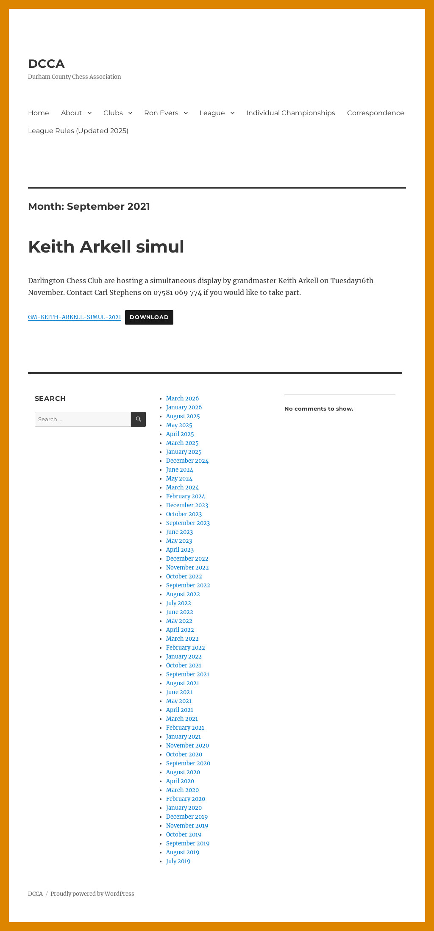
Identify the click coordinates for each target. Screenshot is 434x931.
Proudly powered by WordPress (92, 894)
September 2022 (188, 585)
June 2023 (179, 532)
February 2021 (185, 727)
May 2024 (179, 478)
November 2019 (187, 825)
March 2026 (182, 398)
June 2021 (179, 692)
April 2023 (180, 549)
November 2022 (187, 567)
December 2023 (187, 505)
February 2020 (185, 799)
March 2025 (182, 443)
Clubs (113, 113)
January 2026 (184, 407)
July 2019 (178, 861)
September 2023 (188, 523)
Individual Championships (290, 113)
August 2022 (183, 594)
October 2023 (184, 514)
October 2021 (183, 665)
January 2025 (184, 452)
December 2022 (187, 558)
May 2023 (179, 541)
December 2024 (187, 460)
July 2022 (178, 603)
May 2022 (179, 621)
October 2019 (184, 834)
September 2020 (188, 763)
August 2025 (183, 416)
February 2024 (185, 496)
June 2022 (179, 612)
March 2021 (182, 719)
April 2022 (180, 630)
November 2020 (187, 745)
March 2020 (182, 790)
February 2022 (185, 647)
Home (38, 113)
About (71, 113)
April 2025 (180, 434)
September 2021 (187, 674)
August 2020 (183, 772)
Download (149, 317)
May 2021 (179, 701)
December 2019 (187, 816)
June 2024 (179, 469)
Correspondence (375, 113)
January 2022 (184, 656)
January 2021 (183, 736)
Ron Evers (161, 113)
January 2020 (184, 807)
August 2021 (182, 683)
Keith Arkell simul (106, 246)
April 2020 (180, 781)
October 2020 (184, 754)
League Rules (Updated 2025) (78, 131)
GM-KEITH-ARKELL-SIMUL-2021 (74, 317)
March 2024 (182, 487)
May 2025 (179, 425)
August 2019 (183, 852)
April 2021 (179, 710)
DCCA (46, 63)
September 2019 (188, 843)
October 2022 (184, 576)
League (212, 113)
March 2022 (182, 638)
